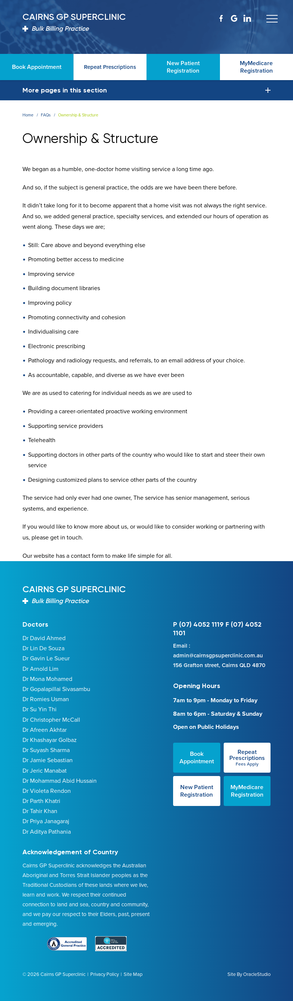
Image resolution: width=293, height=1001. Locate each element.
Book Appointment (196, 757)
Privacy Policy (104, 974)
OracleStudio (257, 974)
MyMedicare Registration (246, 791)
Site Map (133, 974)
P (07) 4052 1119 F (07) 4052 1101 (217, 628)
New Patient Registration (196, 791)
